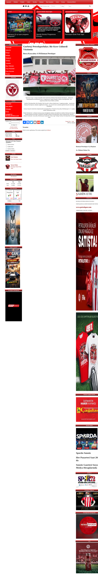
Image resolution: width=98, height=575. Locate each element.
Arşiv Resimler (10, 68)
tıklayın (49, 130)
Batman (42, 2)
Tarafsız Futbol (10, 148)
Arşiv (72, 121)
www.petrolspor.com (83, 207)
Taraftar (35, 2)
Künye (8, 52)
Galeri (28, 2)
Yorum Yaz (68, 121)
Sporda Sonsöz (10, 144)
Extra (57, 2)
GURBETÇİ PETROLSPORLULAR (12, 115)
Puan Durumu (10, 71)
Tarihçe (8, 60)
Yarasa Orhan (14, 165)
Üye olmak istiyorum (14, 128)
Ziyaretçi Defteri (71, 2)
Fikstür (8, 74)
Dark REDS (9, 106)
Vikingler (8, 109)
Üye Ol (34, 6)
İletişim (8, 55)
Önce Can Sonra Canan (16, 159)
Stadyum (8, 58)
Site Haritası (14, 176)
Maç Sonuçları (49, 2)
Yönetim (8, 63)
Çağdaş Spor (9, 146)
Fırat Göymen (14, 157)
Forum (63, 2)
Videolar (15, 2)
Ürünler (22, 2)
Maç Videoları (10, 66)
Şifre (10, 123)
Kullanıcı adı (8, 121)
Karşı (7, 111)
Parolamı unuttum (13, 127)
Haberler (8, 50)
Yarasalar (8, 104)
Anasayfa (8, 2)
